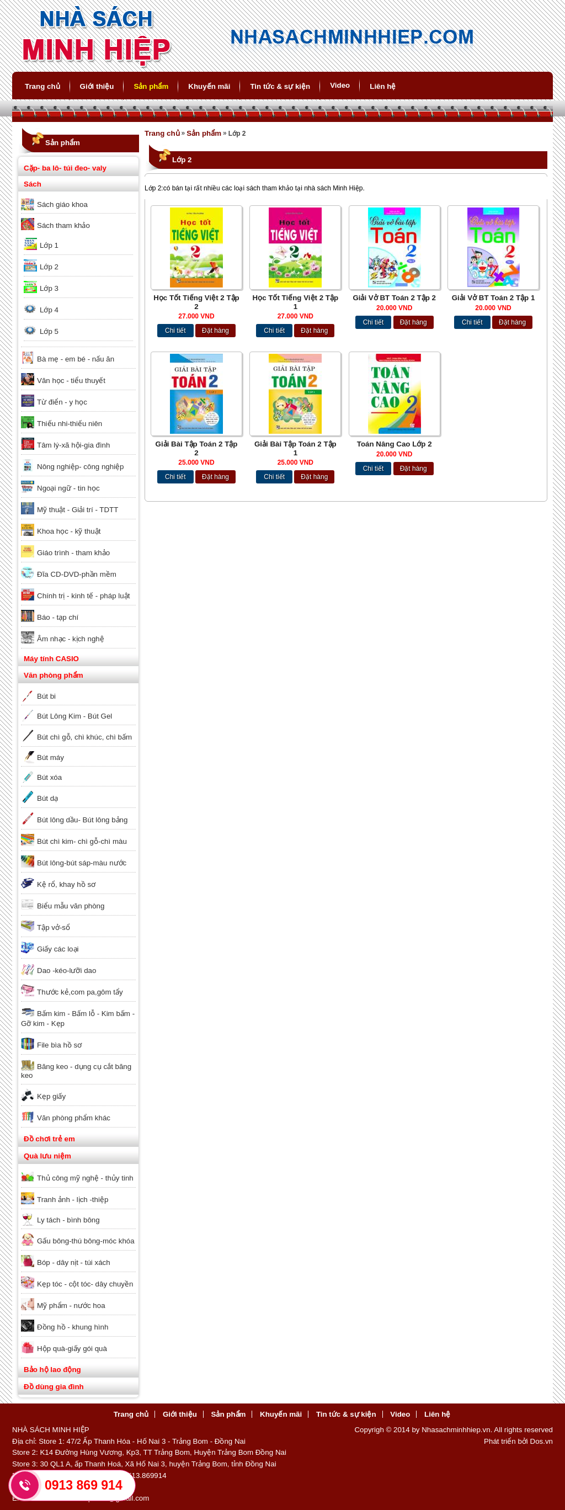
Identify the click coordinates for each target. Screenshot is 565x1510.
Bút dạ (47, 798)
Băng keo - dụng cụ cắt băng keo (76, 1071)
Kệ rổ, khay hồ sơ (66, 884)
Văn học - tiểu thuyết (71, 380)
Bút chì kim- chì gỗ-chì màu (82, 841)
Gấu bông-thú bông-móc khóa (86, 1241)
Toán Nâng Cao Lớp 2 (394, 444)
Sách (32, 184)
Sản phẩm (151, 86)
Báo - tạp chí (57, 617)
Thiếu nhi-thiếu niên (69, 423)
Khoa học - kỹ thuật (68, 531)
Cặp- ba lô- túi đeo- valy (65, 168)
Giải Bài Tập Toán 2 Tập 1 (295, 448)
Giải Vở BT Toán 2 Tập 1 (493, 298)
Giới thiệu (97, 86)
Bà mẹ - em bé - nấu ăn (75, 359)
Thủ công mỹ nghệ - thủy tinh (85, 1178)
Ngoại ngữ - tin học (68, 488)
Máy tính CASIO (51, 659)
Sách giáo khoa (62, 204)
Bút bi (46, 696)
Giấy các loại (57, 949)
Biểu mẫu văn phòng (70, 906)
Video (340, 85)
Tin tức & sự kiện (280, 86)
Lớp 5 (49, 331)
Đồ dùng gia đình (54, 1387)
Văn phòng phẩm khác (73, 1118)
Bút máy (50, 757)
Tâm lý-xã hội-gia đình (73, 445)
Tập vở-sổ (53, 927)
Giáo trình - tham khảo (73, 553)
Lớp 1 (49, 245)
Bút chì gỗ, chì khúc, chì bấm (84, 737)
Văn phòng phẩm (53, 675)
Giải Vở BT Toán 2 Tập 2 (394, 298)
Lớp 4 (49, 310)
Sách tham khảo (63, 225)
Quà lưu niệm (47, 1156)
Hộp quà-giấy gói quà (72, 1348)
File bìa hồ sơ (59, 1045)
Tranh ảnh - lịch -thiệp (72, 1199)
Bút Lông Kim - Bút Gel (74, 716)
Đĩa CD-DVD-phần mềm (76, 574)
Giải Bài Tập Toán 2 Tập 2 (197, 448)
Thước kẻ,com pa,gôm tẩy (80, 992)
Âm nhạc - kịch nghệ (70, 639)
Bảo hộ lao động (52, 1369)
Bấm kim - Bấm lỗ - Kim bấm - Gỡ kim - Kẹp (78, 1018)
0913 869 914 (83, 1485)
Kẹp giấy (51, 1096)
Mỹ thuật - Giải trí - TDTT (77, 510)
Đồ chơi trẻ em (49, 1139)
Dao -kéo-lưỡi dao (66, 970)
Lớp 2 (49, 267)
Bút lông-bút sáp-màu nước (81, 863)
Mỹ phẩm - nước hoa (71, 1305)
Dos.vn (541, 1441)
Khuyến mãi (209, 86)
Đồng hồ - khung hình (72, 1327)
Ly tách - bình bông (68, 1220)
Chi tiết (175, 330)
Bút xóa (49, 777)
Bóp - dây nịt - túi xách (73, 1262)
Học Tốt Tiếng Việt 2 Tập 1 (296, 302)
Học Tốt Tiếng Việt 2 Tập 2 (196, 302)
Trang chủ (42, 86)
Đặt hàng (215, 330)
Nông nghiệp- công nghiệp (80, 466)
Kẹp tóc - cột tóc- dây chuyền (85, 1284)
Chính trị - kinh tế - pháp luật (83, 596)
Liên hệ (383, 86)
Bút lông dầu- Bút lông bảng (82, 820)
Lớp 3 (49, 288)
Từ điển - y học (62, 402)
